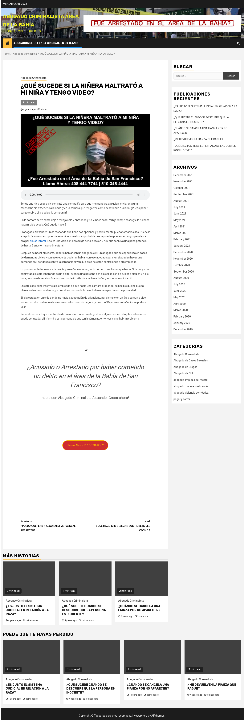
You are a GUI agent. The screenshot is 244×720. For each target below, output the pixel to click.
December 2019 (183, 329)
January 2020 (181, 323)
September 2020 (183, 271)
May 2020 (179, 297)
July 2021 (179, 207)
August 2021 (181, 200)
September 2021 (183, 194)
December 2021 (183, 175)
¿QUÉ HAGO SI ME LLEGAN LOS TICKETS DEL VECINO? (117, 525)
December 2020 (183, 252)
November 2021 (183, 181)
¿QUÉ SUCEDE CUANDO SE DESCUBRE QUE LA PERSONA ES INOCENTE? (84, 610)
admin (43, 109)
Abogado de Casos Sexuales (190, 360)
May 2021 (179, 220)
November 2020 (183, 258)
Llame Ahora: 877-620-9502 (85, 445)
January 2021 (181, 245)
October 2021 (181, 187)
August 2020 (181, 277)
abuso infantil (38, 240)
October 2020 (181, 265)
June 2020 (179, 290)
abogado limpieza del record (190, 379)
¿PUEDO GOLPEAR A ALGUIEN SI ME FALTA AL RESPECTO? (53, 525)
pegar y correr (181, 399)
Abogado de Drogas (185, 366)
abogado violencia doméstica (191, 392)
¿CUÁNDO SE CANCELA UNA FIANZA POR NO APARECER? (139, 608)
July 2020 (179, 284)
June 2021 (179, 213)
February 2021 (182, 239)
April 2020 (179, 303)
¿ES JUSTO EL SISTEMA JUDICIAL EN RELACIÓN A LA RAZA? (27, 610)
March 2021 (180, 232)
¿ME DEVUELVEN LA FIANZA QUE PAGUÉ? (198, 139)
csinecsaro (32, 620)
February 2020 (182, 316)
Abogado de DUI (183, 373)
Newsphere (140, 715)
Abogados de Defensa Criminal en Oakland (46, 43)
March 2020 (180, 310)
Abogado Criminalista (34, 77)
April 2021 (179, 226)
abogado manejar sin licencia (190, 386)
